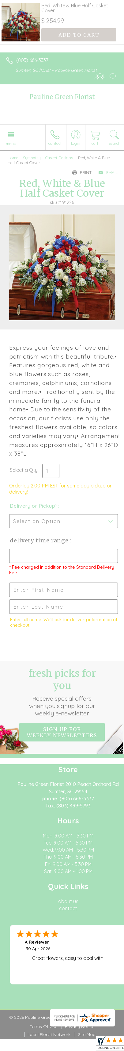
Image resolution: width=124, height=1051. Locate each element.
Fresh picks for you (62, 692)
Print (82, 172)
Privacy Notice (79, 1026)
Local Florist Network (49, 1034)
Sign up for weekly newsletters (62, 732)
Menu (11, 143)
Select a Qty (24, 470)
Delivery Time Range (40, 540)
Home (13, 157)
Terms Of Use (43, 1026)
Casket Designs (59, 157)
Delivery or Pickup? (34, 506)
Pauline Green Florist (62, 97)
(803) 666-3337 (32, 60)
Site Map (87, 1034)
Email (108, 172)
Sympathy (32, 157)
